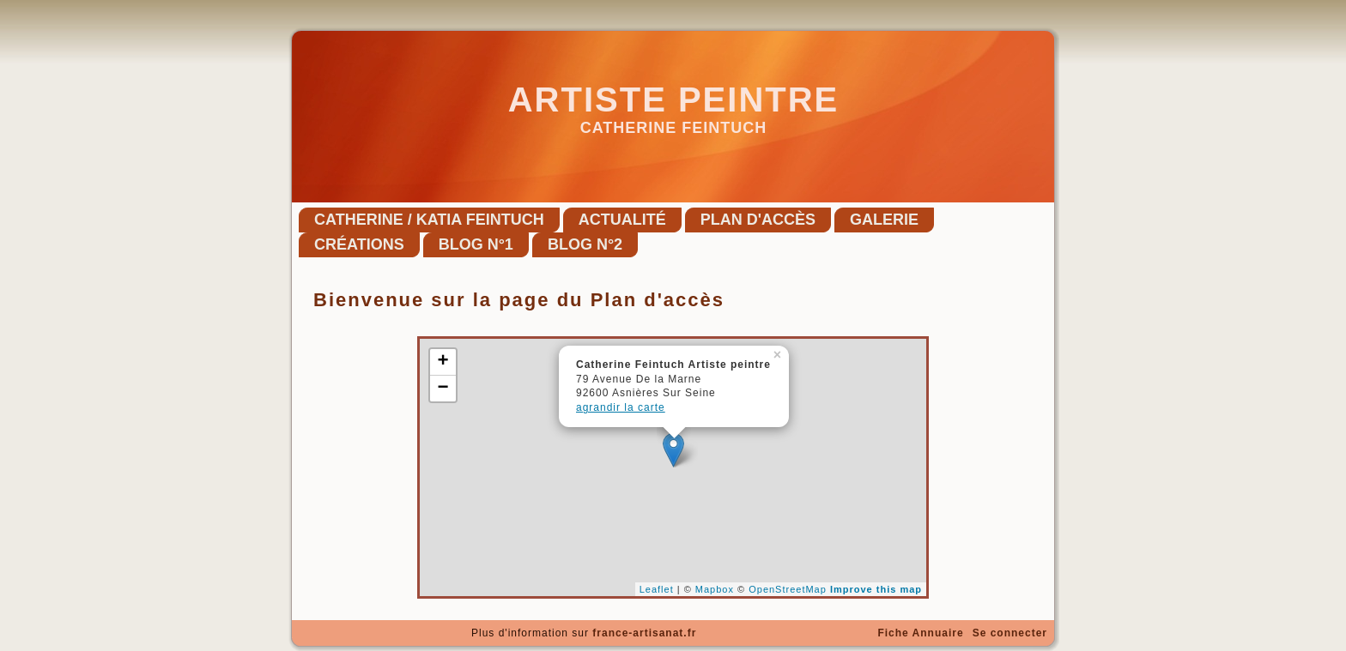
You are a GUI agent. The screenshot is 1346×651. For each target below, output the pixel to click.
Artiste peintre (674, 99)
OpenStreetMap (788, 589)
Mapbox (714, 589)
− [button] (443, 388)
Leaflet (657, 589)
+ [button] (443, 362)
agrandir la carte (620, 407)
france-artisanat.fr (644, 633)
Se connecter (1010, 633)
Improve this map (876, 589)
